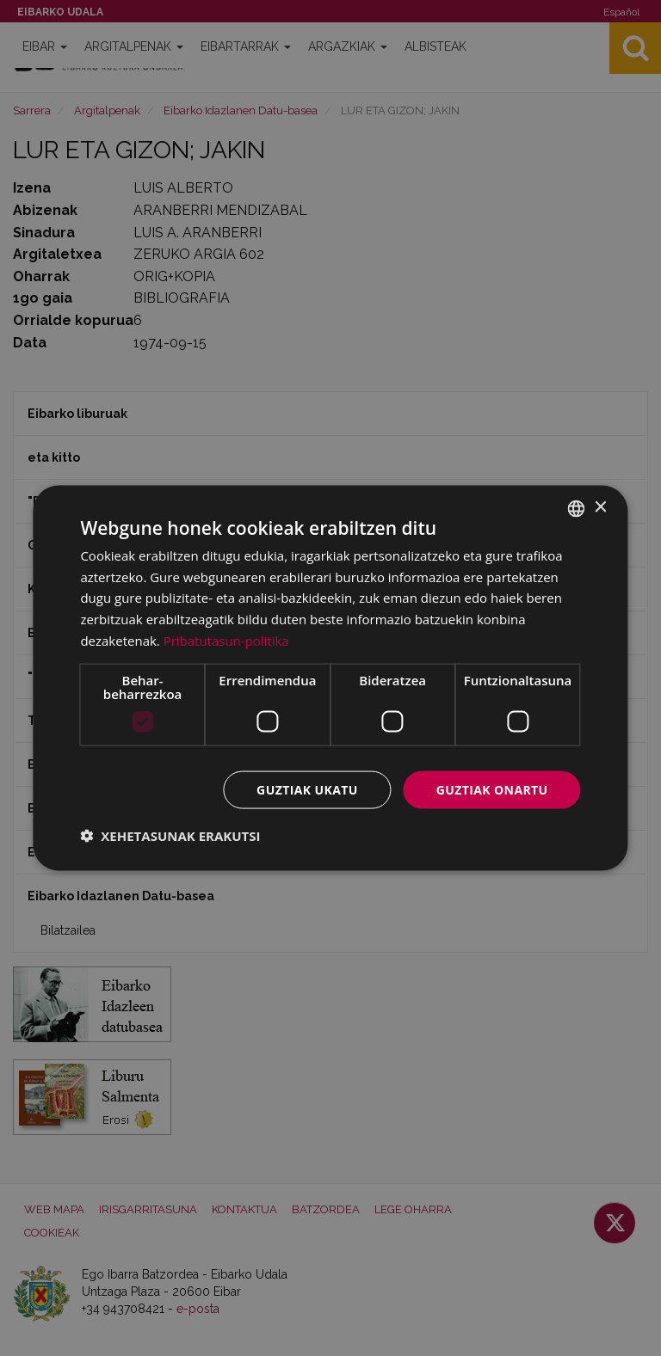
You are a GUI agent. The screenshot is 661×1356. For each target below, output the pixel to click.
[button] (170, 835)
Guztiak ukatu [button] (307, 789)
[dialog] (330, 678)
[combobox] (576, 508)
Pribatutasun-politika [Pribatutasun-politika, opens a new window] (226, 639)
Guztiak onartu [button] (492, 789)
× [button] (600, 507)
